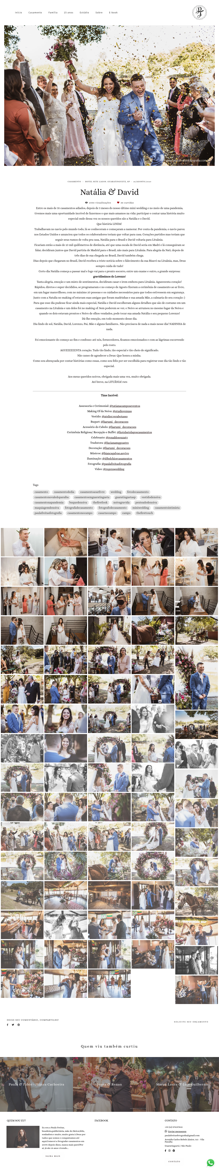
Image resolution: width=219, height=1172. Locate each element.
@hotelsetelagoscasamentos (134, 432)
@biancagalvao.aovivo (115, 453)
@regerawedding (113, 469)
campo (126, 513)
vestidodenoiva (150, 497)
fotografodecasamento (113, 507)
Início (18, 12)
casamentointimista (167, 507)
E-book (113, 12)
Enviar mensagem (177, 1131)
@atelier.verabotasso (115, 416)
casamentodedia (64, 492)
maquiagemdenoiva (47, 507)
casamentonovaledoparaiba (52, 497)
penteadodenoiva (146, 502)
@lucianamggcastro (116, 443)
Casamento (35, 12)
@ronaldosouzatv (117, 437)
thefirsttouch (145, 513)
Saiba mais (53, 1156)
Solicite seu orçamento (191, 1022)
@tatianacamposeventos (125, 406)
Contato (174, 1161)
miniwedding (140, 507)
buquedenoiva (78, 502)
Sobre (99, 12)
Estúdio (84, 12)
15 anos (68, 12)
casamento (41, 492)
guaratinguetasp (125, 497)
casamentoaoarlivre (92, 492)
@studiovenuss (122, 411)
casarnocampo (107, 513)
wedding (116, 492)
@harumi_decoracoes (114, 422)
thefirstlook (100, 502)
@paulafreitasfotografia (116, 464)
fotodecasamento (138, 492)
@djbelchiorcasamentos (117, 458)
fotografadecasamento (79, 507)
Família (53, 12)
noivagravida (121, 502)
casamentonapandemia (49, 502)
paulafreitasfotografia (48, 513)
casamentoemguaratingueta (92, 497)
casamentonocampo (80, 513)
